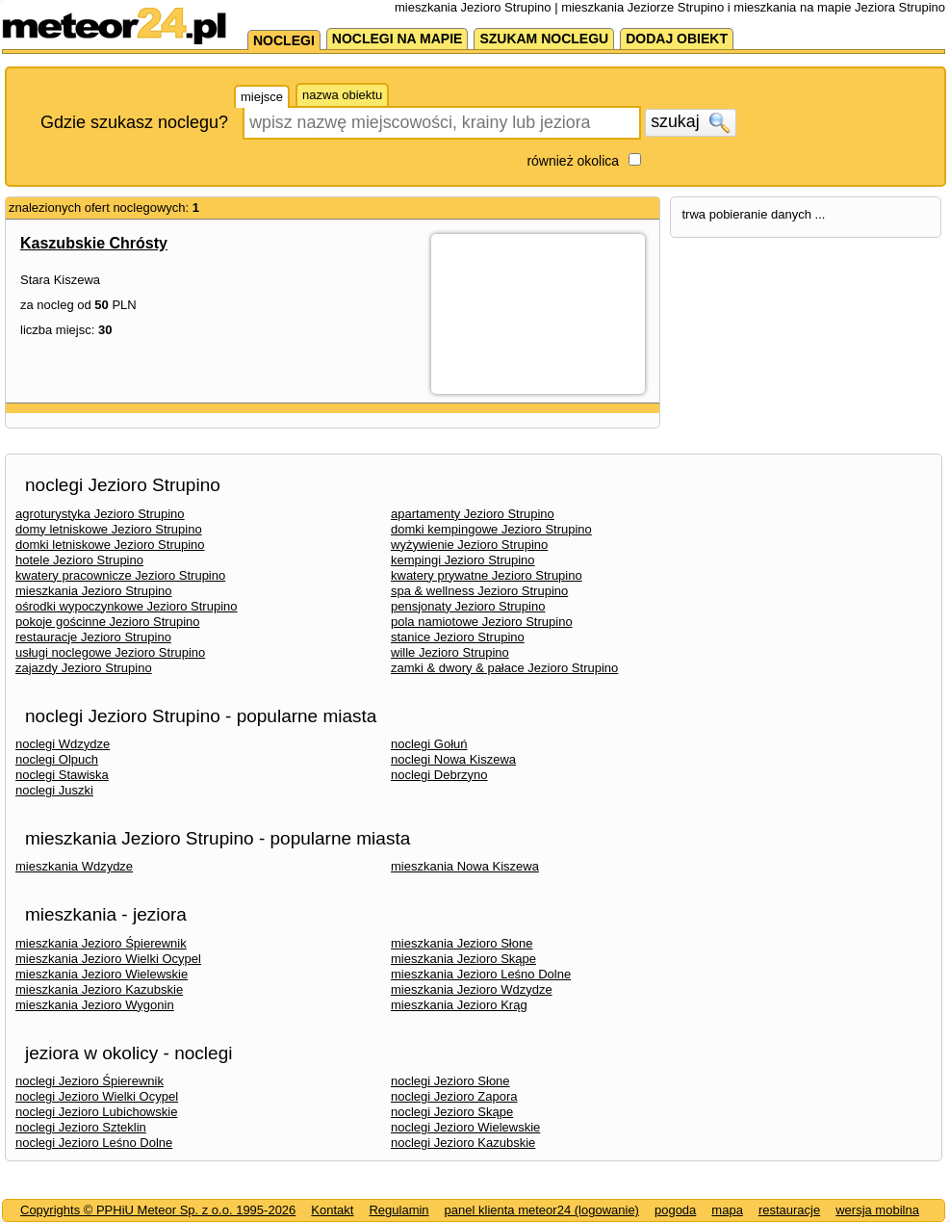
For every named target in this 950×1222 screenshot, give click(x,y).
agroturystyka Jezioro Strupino (100, 514)
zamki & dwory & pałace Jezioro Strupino (504, 668)
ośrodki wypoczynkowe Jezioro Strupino (126, 606)
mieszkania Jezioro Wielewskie (101, 974)
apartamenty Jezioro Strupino (472, 514)
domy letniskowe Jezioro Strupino (108, 529)
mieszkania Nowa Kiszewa (465, 866)
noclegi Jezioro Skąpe (452, 1112)
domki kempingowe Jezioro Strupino (491, 529)
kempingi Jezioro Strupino (463, 560)
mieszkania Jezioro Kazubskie (99, 989)
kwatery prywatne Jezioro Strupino (486, 575)
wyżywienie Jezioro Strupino (469, 544)
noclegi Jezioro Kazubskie (463, 1142)
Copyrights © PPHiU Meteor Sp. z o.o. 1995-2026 (157, 1210)
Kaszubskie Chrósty (93, 243)
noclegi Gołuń (429, 744)
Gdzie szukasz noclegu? (134, 122)
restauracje (789, 1210)
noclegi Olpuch (56, 759)
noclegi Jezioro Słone (450, 1081)
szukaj (690, 122)
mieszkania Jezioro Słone (461, 943)
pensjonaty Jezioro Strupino (468, 606)
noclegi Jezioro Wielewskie (465, 1127)
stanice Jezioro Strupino (458, 637)
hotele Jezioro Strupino (79, 560)
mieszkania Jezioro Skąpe (463, 958)
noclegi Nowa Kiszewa (453, 759)
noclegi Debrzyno (439, 774)
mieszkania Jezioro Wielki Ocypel (108, 958)
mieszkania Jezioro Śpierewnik (101, 943)
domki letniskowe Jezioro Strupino (110, 544)
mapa (727, 1210)
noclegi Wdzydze (62, 744)
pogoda (675, 1210)
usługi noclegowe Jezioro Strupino (110, 652)
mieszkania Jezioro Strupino (93, 591)
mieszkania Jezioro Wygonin (94, 1005)
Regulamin (398, 1210)
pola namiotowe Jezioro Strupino (482, 621)
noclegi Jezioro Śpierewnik (89, 1081)
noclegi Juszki (54, 790)
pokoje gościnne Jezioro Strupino (107, 621)
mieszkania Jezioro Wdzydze (471, 989)
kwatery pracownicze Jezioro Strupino (120, 575)
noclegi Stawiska (62, 774)
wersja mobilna (877, 1210)
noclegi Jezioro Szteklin (80, 1127)
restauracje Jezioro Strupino (93, 637)
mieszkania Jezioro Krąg (459, 1005)
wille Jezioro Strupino (450, 652)
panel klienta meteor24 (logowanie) (542, 1210)
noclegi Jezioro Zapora (454, 1096)
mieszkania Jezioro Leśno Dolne (481, 974)
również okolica (572, 161)
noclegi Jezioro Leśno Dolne (93, 1142)
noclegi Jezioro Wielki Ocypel (96, 1096)
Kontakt (332, 1210)
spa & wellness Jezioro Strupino (479, 591)
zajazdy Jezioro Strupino (83, 668)
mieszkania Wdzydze (74, 866)
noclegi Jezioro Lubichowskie (96, 1112)
